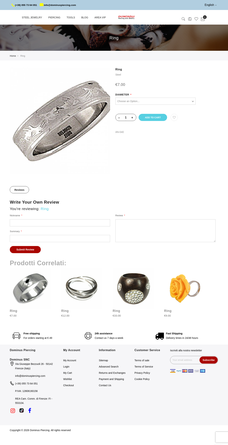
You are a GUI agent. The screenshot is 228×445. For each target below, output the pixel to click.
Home (13, 65)
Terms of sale (141, 370)
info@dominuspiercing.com (32, 15)
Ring (13, 321)
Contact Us (105, 395)
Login (66, 376)
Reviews (19, 199)
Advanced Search (109, 376)
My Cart (67, 382)
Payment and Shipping (111, 389)
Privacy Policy (142, 382)
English (210, 4)
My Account (69, 370)
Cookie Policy (142, 389)
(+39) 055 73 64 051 (25, 5)
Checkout (68, 395)
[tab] (19, 199)
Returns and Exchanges (112, 382)
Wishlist (67, 389)
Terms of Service (143, 376)
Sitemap (103, 370)
